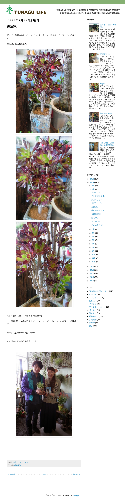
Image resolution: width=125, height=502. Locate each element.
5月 (93, 236)
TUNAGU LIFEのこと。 (99, 291)
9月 (93, 251)
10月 (94, 255)
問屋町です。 (105, 54)
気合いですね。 (97, 192)
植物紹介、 (93, 316)
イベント (93, 294)
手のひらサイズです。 (100, 210)
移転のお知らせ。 (107, 113)
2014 (92, 183)
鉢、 (91, 326)
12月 (94, 262)
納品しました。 (97, 200)
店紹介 (92, 323)
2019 (92, 281)
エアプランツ (94, 297)
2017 (92, 273)
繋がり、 (93, 313)
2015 (92, 266)
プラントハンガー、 (97, 307)
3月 (93, 229)
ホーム (44, 474)
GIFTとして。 (97, 203)
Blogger (76, 495)
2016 (92, 270)
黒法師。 (95, 207)
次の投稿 (11, 474)
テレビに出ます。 (98, 196)
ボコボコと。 (96, 221)
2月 (93, 189)
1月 (93, 186)
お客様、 (93, 301)
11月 (94, 258)
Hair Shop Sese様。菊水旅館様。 (107, 144)
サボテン (93, 304)
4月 (93, 233)
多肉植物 (17, 465)
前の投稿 (76, 474)
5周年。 (103, 84)
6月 (93, 240)
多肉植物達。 (96, 214)
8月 (93, 247)
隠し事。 (95, 218)
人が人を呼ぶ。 (97, 225)
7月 (93, 244)
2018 (92, 277)
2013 (92, 179)
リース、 (93, 310)
